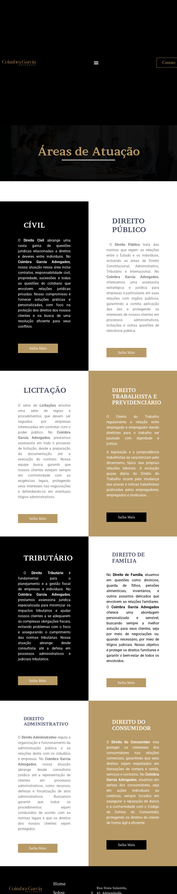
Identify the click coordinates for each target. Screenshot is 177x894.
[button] (96, 62)
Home (59, 884)
